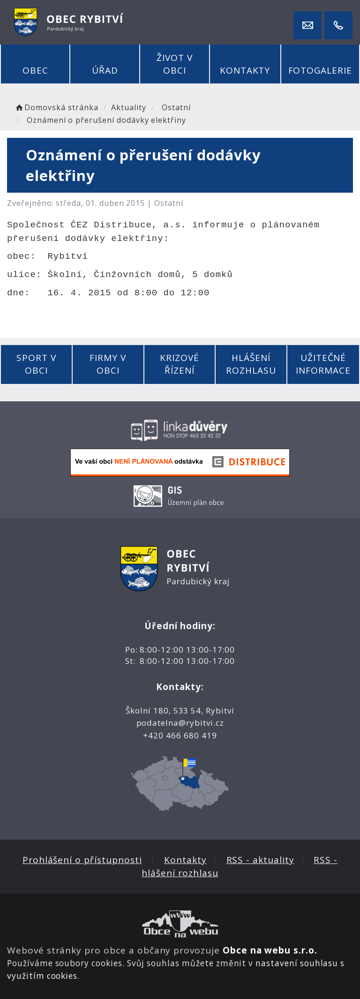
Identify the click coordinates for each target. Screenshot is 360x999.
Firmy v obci (108, 364)
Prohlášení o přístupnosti (82, 860)
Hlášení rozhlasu (251, 364)
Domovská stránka (56, 107)
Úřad (105, 70)
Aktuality (128, 107)
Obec (35, 70)
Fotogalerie (320, 70)
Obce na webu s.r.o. (270, 950)
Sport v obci (36, 364)
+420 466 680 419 (180, 735)
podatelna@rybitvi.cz (180, 722)
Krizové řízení (179, 364)
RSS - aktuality (260, 860)
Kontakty (245, 70)
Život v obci (175, 64)
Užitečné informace (323, 364)
